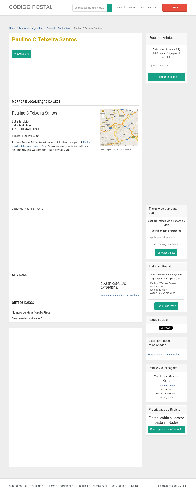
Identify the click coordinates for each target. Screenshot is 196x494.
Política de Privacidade (93, 486)
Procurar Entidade (166, 76)
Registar (152, 7)
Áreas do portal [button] (126, 7)
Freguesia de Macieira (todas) (164, 354)
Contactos (119, 486)
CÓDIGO (31, 7)
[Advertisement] (108, 74)
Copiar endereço (166, 306)
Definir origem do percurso (166, 230)
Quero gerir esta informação (166, 429)
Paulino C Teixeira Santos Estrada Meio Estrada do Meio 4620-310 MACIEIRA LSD (166, 290)
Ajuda (134, 486)
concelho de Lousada (21, 146)
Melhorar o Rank (166, 385)
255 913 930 (21, 54)
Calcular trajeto (166, 252)
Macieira (87, 142)
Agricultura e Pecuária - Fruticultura (119, 295)
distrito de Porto (39, 146)
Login (141, 7)
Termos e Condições (60, 486)
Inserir (174, 7)
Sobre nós (36, 486)
